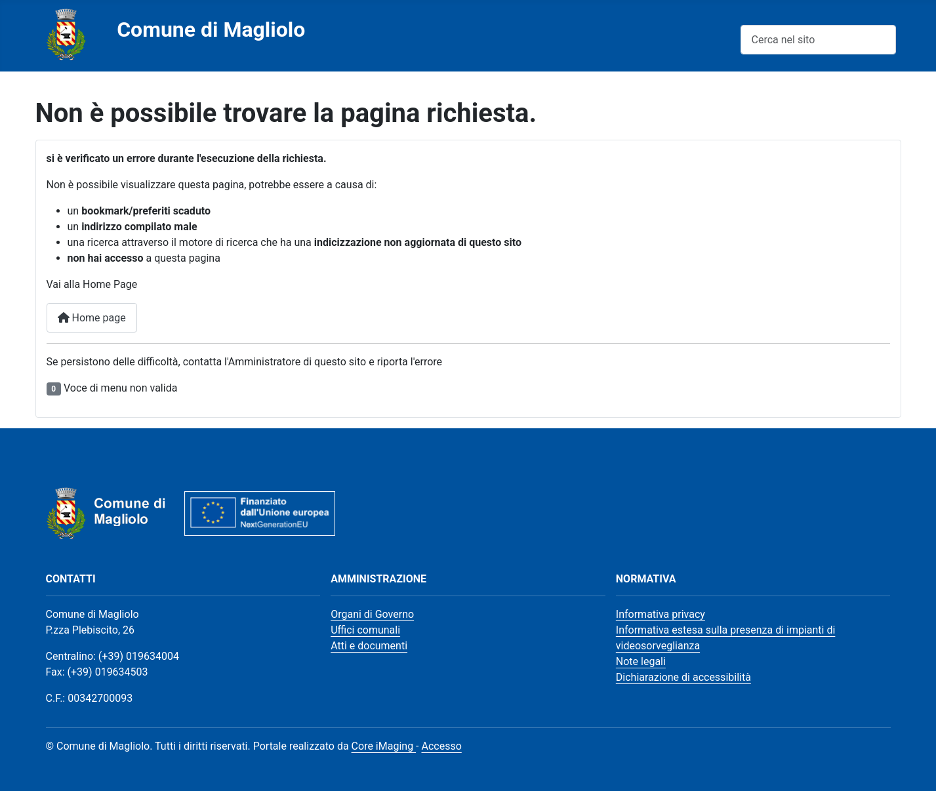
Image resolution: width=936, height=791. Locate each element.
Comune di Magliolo (211, 29)
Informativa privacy (660, 614)
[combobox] (818, 39)
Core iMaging (384, 746)
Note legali (641, 661)
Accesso (441, 746)
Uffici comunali (365, 630)
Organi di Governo (372, 614)
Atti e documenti (369, 645)
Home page (92, 318)
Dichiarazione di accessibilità (683, 677)
